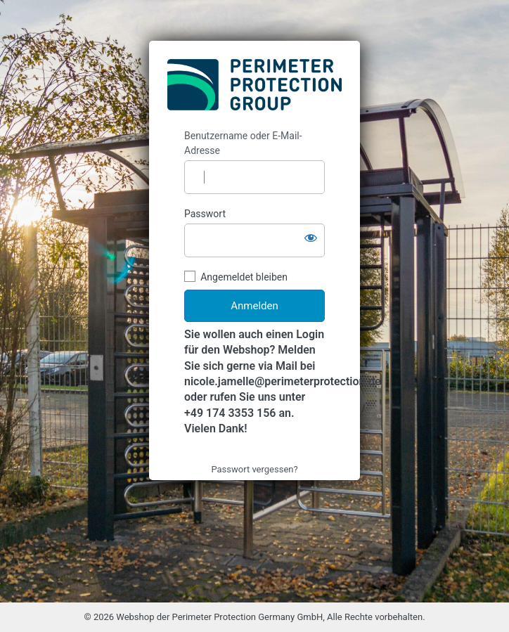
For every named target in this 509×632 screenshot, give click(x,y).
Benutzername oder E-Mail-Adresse (243, 143)
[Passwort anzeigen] (311, 238)
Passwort (205, 213)
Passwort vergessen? (254, 469)
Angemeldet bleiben (244, 277)
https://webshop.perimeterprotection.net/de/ (254, 85)
